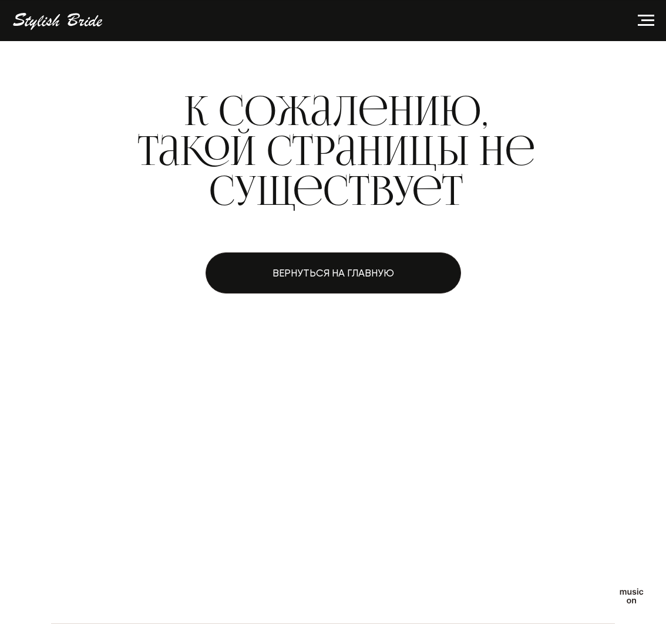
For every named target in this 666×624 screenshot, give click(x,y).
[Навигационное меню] (646, 20)
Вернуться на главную (333, 273)
